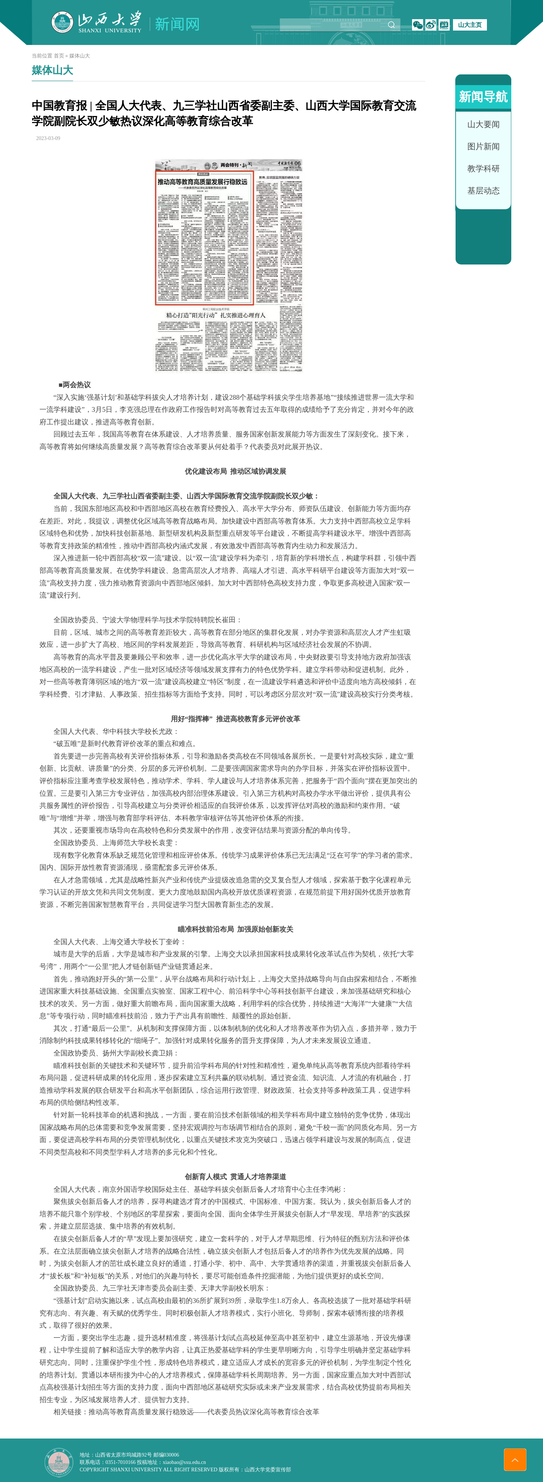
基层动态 (483, 190)
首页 (59, 56)
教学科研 (483, 168)
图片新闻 (483, 146)
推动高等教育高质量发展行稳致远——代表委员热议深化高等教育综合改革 (204, 1412)
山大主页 (470, 25)
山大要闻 (483, 124)
